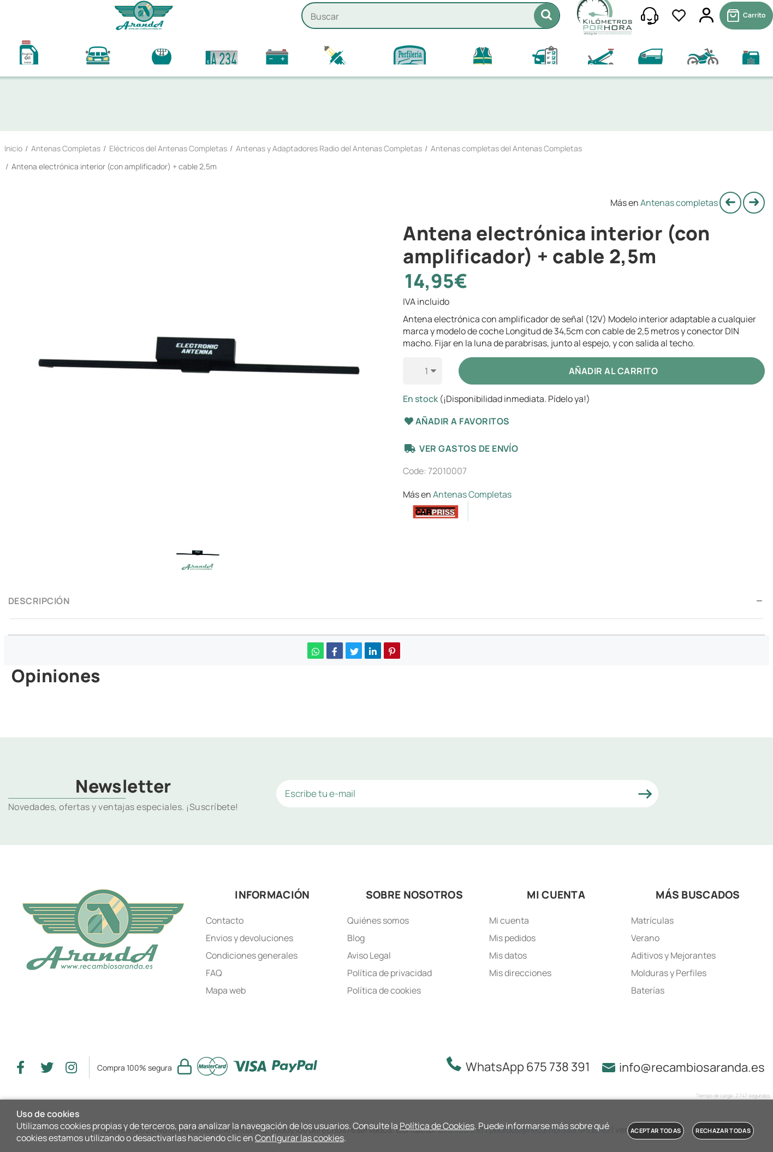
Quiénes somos (378, 920)
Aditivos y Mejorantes (673, 955)
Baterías (647, 990)
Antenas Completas (472, 494)
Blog (356, 938)
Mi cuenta (509, 920)
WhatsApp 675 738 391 (522, 1065)
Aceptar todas (656, 1130)
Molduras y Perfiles (668, 973)
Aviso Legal (369, 955)
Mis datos (508, 955)
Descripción (38, 601)
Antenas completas (679, 203)
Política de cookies (384, 990)
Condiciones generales (252, 955)
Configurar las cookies (299, 1138)
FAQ (214, 973)
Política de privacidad (389, 973)
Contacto (224, 920)
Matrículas (652, 920)
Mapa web (226, 990)
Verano (645, 938)
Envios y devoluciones (249, 938)
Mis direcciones (520, 973)
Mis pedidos (512, 938)
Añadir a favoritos (456, 421)
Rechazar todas (723, 1130)
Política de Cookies (437, 1126)
